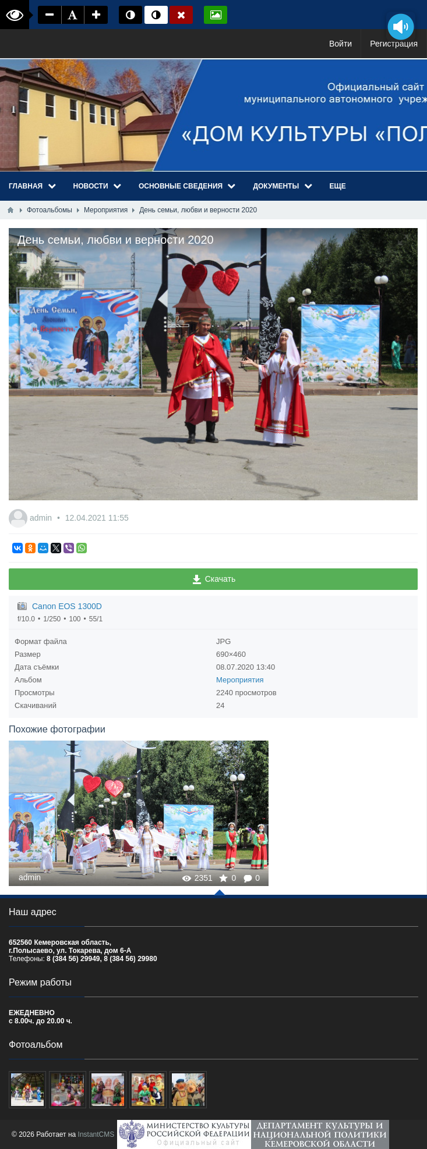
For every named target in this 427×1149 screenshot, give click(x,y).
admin (42, 517)
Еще (338, 186)
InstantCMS (96, 1134)
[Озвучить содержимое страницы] (400, 26)
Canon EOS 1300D (67, 606)
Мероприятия (240, 679)
